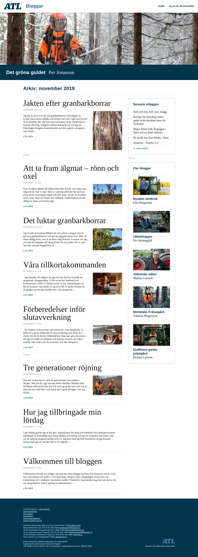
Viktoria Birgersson (145, 316)
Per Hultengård (142, 240)
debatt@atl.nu (61, 537)
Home (161, 6)
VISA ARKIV (142, 148)
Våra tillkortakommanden (64, 264)
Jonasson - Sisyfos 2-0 (145, 142)
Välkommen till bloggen (62, 461)
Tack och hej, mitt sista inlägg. (150, 111)
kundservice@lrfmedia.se (69, 528)
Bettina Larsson (143, 357)
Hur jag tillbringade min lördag (62, 416)
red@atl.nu (77, 535)
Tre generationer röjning (62, 367)
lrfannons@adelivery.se (74, 530)
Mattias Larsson (143, 278)
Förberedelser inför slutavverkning (54, 313)
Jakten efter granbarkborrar (67, 103)
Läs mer (28, 136)
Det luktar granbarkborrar (64, 220)
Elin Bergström (142, 202)
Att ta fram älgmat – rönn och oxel (71, 172)
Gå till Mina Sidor (74, 525)
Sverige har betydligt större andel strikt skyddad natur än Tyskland (149, 120)
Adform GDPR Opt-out (32, 521)
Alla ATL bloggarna (181, 6)
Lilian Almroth (44, 509)
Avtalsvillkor (28, 516)
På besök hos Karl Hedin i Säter (151, 137)
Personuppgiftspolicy (31, 518)
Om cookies (28, 514)
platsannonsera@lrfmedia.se (81, 532)
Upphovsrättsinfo (30, 511)
